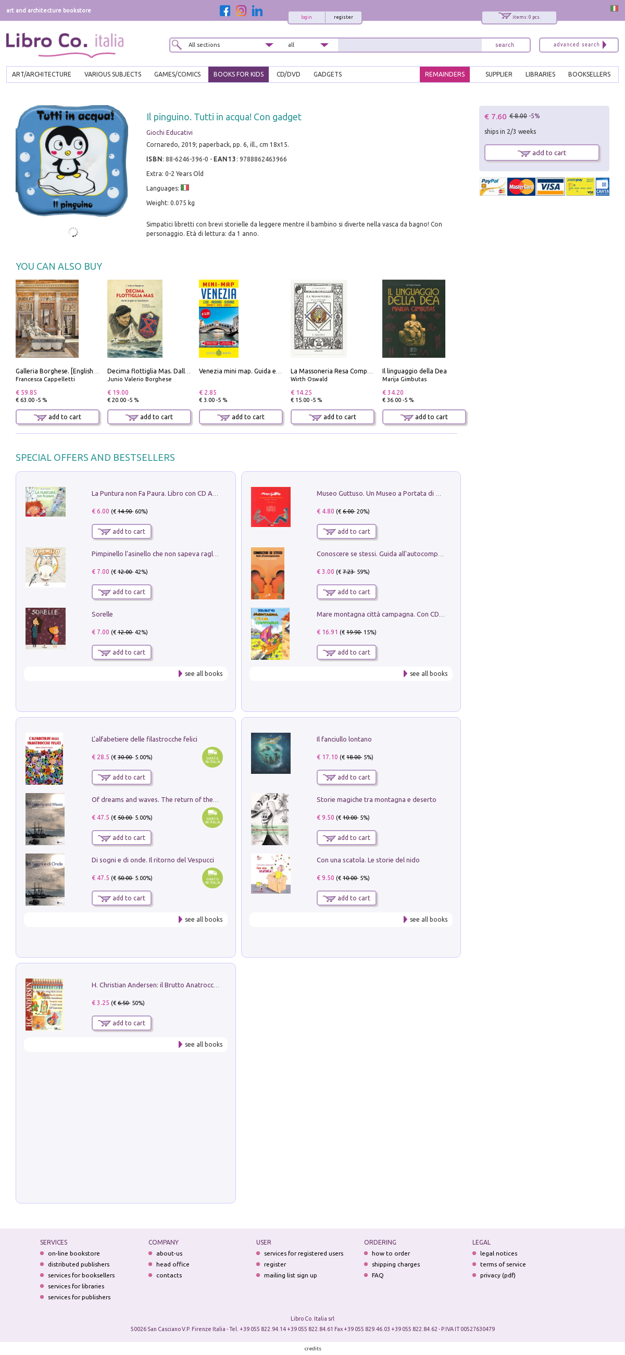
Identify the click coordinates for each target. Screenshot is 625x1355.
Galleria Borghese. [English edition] (67, 371)
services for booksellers (81, 1275)
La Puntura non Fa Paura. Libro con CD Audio (159, 493)
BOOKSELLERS (589, 74)
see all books (203, 673)
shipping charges (396, 1264)
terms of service (503, 1264)
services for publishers (79, 1297)
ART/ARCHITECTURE (41, 74)
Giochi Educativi (169, 132)
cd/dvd (289, 74)
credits (313, 1348)
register (343, 17)
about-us (169, 1253)
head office (173, 1264)
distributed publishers (78, 1264)
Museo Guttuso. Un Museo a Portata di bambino (390, 493)
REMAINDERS (445, 74)
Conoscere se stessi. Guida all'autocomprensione (390, 553)
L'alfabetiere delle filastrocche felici (144, 739)
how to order (391, 1253)
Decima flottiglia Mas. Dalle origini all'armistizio (177, 371)
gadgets (328, 74)
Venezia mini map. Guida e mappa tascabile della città (277, 371)
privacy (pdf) (498, 1275)
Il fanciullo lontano (344, 739)
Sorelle (102, 614)
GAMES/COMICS (177, 74)
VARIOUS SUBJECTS (112, 74)
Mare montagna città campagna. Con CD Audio (388, 614)
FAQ (378, 1275)
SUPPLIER (498, 74)
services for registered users (303, 1253)
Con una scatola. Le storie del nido (368, 859)
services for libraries (76, 1286)
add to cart (57, 416)
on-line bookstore (74, 1253)
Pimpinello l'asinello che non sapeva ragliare (158, 553)
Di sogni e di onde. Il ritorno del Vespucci (153, 859)
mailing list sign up (290, 1275)
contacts (169, 1275)
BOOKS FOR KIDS (239, 74)
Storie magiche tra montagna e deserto (376, 799)
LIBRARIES (540, 74)
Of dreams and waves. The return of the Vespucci (166, 799)
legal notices (498, 1253)
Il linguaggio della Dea (414, 371)
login (306, 17)
